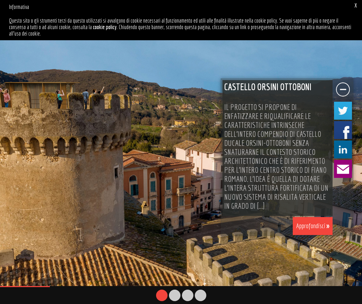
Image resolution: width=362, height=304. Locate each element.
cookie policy (105, 27)
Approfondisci (310, 225)
